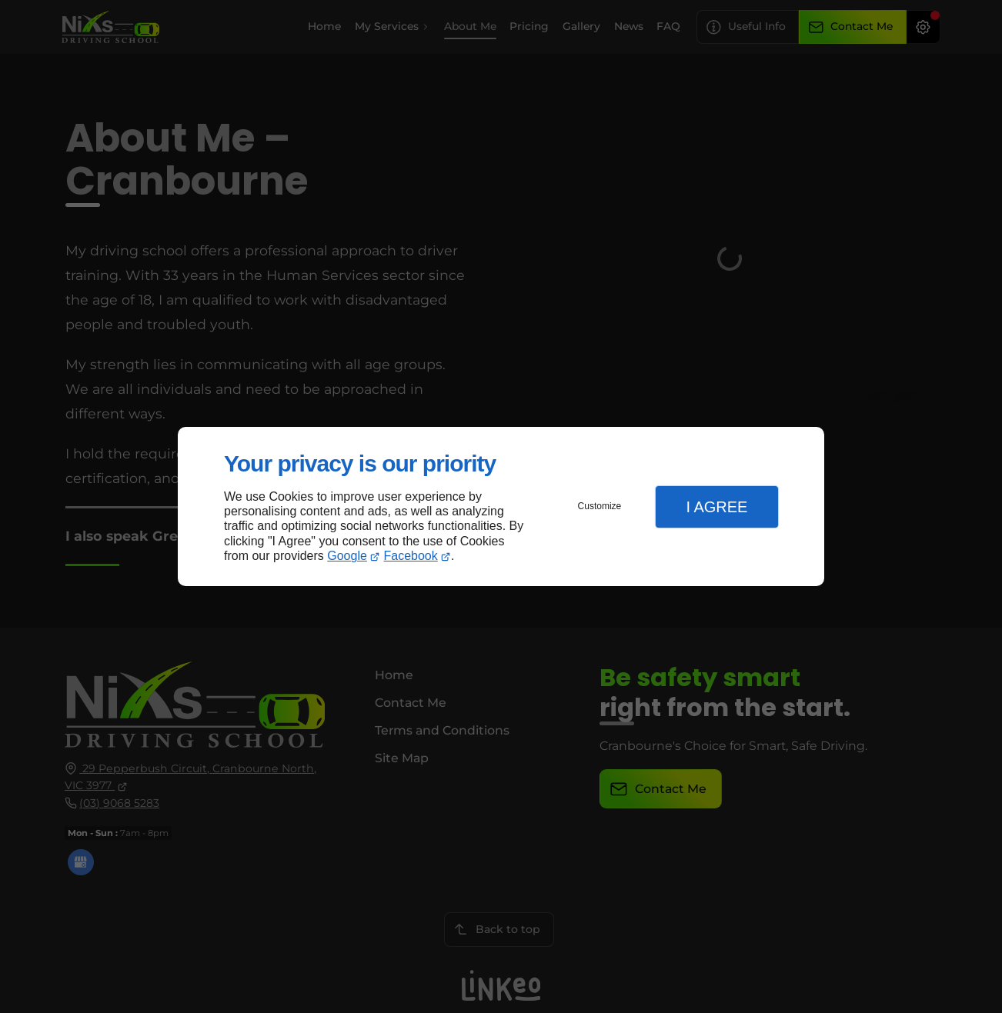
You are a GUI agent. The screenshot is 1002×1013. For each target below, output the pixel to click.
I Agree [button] (716, 506)
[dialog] (501, 506)
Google (347, 555)
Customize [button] (600, 506)
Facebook (411, 555)
